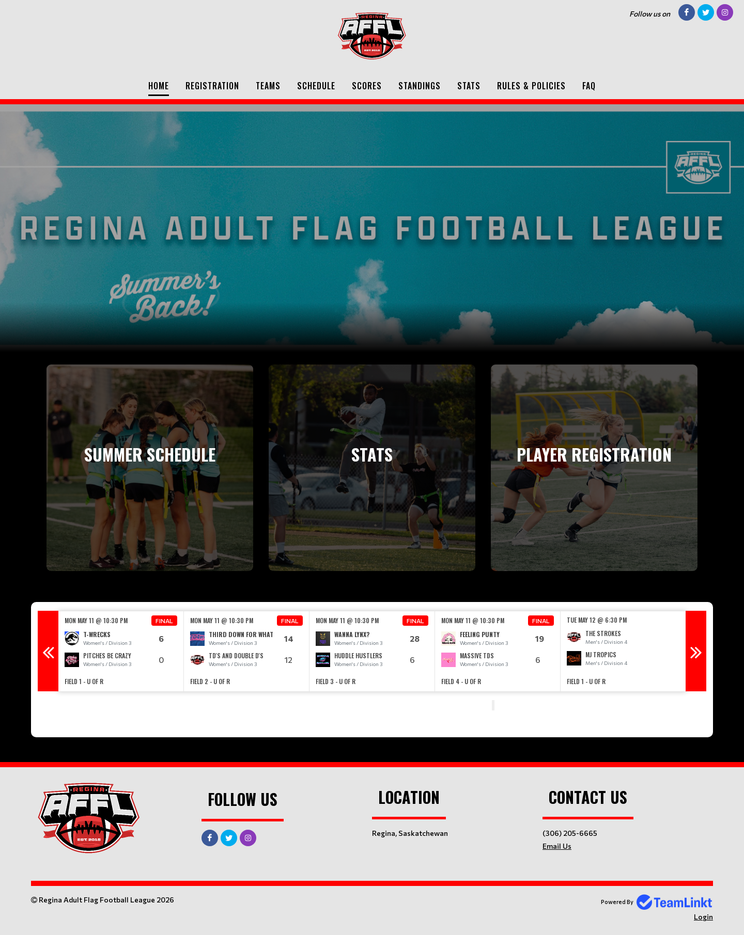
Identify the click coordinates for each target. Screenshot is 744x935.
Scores (367, 86)
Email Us (556, 846)
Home (158, 86)
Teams (268, 86)
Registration (212, 86)
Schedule (316, 86)
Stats (469, 86)
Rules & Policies (531, 86)
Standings (419, 86)
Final (164, 620)
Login (703, 916)
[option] (121, 651)
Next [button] (696, 651)
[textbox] (258, 706)
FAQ (589, 86)
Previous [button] (48, 651)
